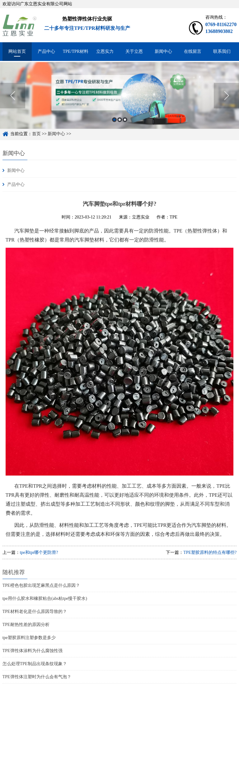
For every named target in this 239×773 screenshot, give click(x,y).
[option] (119, 103)
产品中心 (46, 51)
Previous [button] (12, 103)
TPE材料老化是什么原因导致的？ (34, 611)
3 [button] (125, 128)
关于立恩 (134, 51)
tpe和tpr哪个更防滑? (39, 552)
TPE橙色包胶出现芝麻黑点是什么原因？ (41, 585)
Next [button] (226, 103)
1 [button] (114, 128)
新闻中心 (163, 51)
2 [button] (120, 128)
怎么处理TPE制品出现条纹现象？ (34, 663)
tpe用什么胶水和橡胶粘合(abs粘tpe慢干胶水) (44, 598)
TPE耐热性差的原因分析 (25, 624)
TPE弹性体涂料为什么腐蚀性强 (32, 650)
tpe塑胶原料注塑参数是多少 (29, 637)
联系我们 (222, 51)
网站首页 (17, 51)
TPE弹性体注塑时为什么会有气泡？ (36, 676)
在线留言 (192, 51)
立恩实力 (105, 51)
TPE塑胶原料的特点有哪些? (210, 552)
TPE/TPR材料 (75, 51)
